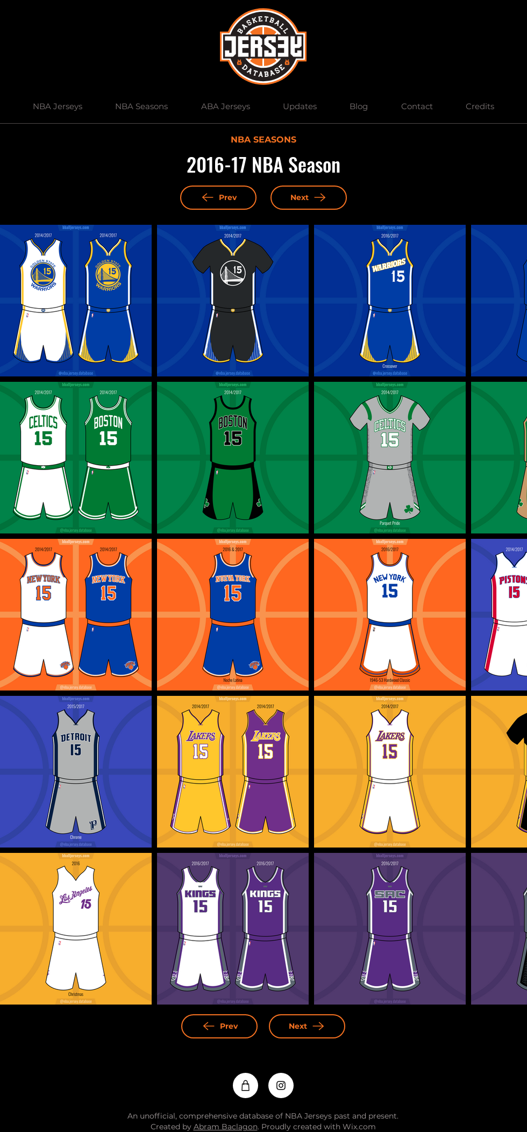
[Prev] (218, 198)
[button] (57, 106)
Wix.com (359, 1126)
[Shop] (245, 1085)
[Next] (308, 198)
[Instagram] (281, 1085)
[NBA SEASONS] (263, 140)
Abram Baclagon (226, 1126)
